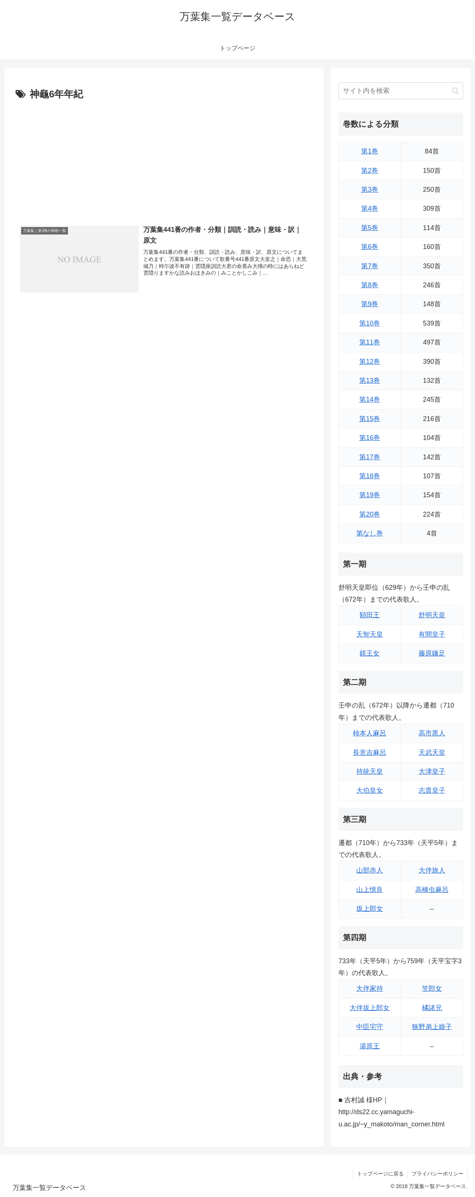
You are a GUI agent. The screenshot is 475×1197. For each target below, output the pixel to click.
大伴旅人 (432, 870)
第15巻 (369, 419)
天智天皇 (369, 634)
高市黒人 (432, 733)
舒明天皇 (432, 615)
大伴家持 (369, 988)
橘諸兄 (432, 1008)
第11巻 (369, 342)
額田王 (370, 615)
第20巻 (369, 514)
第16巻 (369, 437)
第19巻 (369, 495)
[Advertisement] (164, 159)
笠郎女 (432, 988)
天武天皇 (432, 752)
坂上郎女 (369, 908)
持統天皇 (369, 771)
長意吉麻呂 (369, 752)
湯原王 (370, 1046)
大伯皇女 (369, 790)
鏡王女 (370, 653)
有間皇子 (432, 634)
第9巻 (369, 304)
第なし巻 (369, 533)
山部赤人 (369, 870)
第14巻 (369, 399)
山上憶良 (369, 889)
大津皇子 (432, 771)
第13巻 (369, 380)
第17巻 (369, 457)
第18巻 (369, 476)
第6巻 (369, 246)
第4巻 (369, 208)
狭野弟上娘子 (432, 1027)
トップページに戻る (380, 1174)
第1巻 (369, 151)
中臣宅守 (369, 1027)
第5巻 (369, 228)
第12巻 (369, 361)
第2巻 (369, 170)
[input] (400, 91)
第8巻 (369, 285)
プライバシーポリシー (437, 1174)
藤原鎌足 (432, 653)
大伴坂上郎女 (370, 1008)
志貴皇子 (432, 790)
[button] (455, 91)
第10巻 (369, 323)
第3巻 (369, 189)
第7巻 (369, 266)
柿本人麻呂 (369, 733)
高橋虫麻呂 (432, 889)
